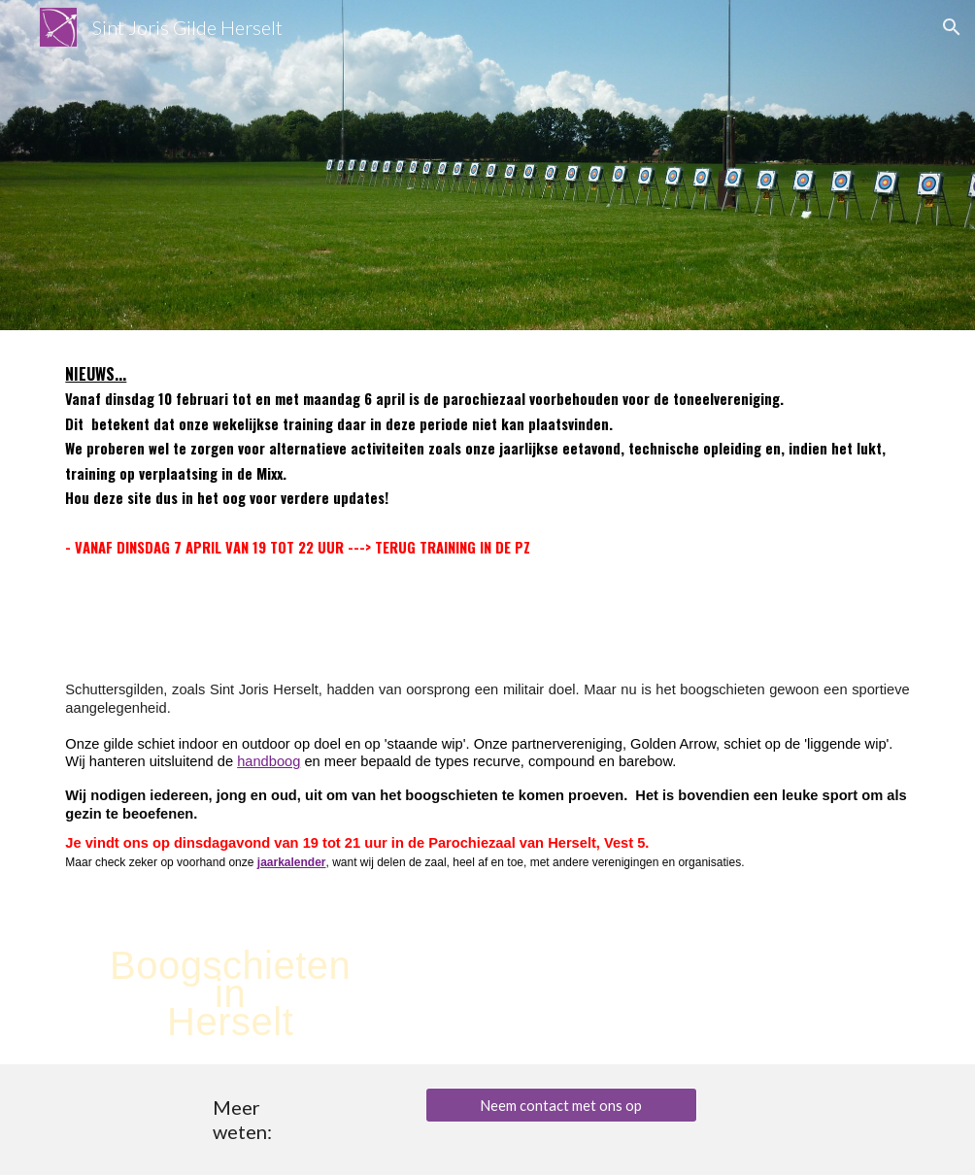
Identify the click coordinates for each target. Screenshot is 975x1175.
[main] (487, 482)
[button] (951, 27)
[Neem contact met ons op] (561, 1105)
